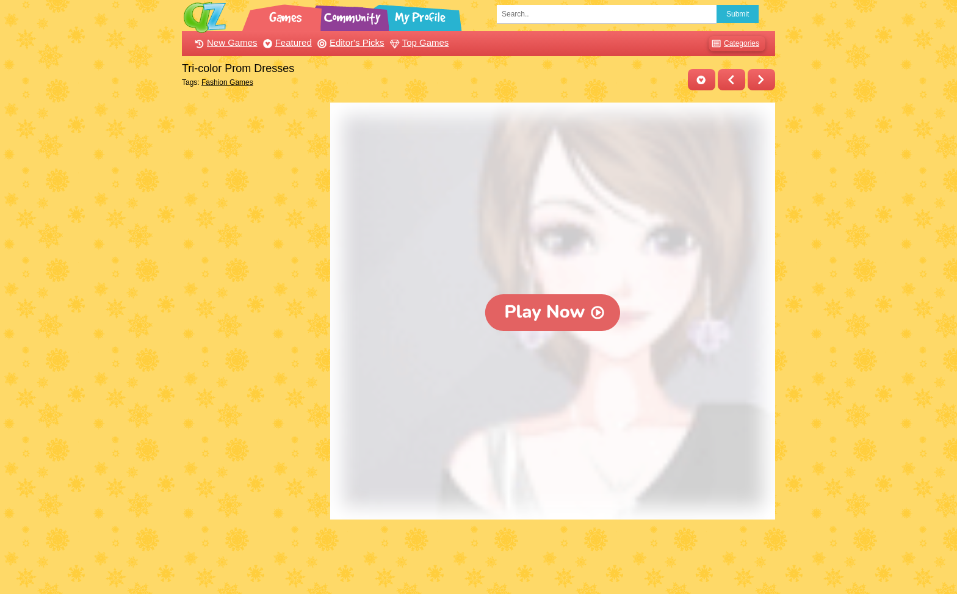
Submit (737, 14)
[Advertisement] (253, 286)
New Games (225, 42)
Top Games (418, 42)
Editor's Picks (349, 42)
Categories (734, 43)
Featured (286, 42)
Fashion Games (227, 82)
